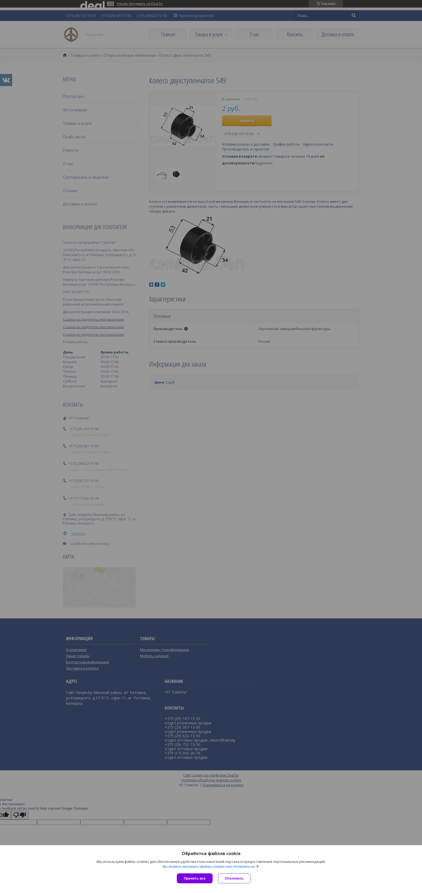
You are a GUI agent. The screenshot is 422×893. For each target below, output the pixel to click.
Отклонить (234, 878)
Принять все (195, 878)
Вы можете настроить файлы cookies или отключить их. (209, 866)
